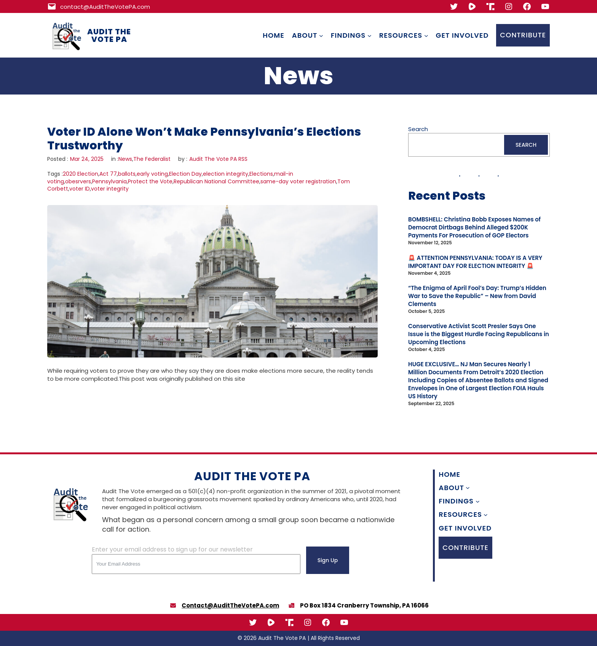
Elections (261, 174)
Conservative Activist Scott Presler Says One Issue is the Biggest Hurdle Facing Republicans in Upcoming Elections (478, 334)
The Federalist (152, 159)
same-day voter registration (298, 181)
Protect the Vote (150, 181)
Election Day (185, 174)
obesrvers (78, 181)
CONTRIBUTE (523, 35)
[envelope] (173, 605)
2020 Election (80, 174)
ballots (127, 174)
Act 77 (108, 174)
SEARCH (526, 145)
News (125, 159)
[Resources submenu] (426, 35)
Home (273, 35)
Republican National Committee (216, 181)
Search (418, 129)
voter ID (79, 188)
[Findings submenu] (369, 35)
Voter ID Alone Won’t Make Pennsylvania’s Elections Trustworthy (204, 138)
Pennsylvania (109, 181)
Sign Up (328, 560)
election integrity (225, 174)
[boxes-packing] (291, 605)
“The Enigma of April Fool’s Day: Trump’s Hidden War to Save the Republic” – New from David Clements (477, 296)
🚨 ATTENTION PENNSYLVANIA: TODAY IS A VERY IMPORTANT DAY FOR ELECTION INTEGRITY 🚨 (475, 262)
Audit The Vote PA (109, 35)
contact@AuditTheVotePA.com (105, 7)
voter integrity (110, 188)
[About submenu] (321, 35)
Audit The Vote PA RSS (218, 159)
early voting (152, 174)
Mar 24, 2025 (87, 159)
